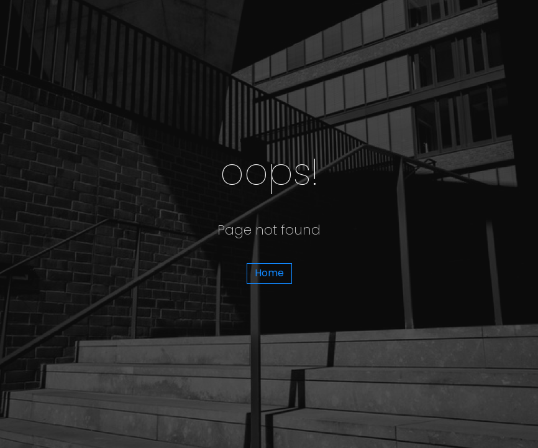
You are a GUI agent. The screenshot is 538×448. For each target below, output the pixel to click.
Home (269, 273)
